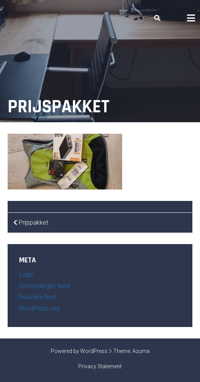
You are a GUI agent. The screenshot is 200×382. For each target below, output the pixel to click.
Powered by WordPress (79, 351)
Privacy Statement (100, 366)
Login (26, 274)
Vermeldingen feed (44, 286)
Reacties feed (37, 297)
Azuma (141, 351)
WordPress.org (39, 308)
